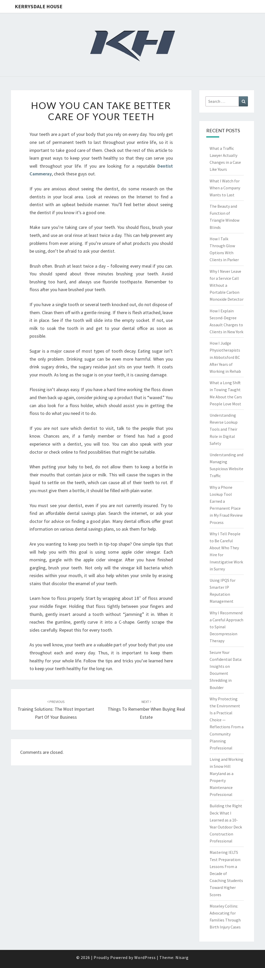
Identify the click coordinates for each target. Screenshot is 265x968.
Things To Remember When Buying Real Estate (146, 709)
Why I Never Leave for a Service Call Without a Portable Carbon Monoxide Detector (227, 285)
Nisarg (182, 957)
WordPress (145, 957)
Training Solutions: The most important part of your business (56, 709)
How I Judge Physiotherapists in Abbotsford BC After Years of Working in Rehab (225, 357)
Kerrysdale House (38, 6)
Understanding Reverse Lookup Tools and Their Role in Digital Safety (224, 429)
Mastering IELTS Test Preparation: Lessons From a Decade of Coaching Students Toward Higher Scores (226, 873)
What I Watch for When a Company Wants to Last (225, 187)
